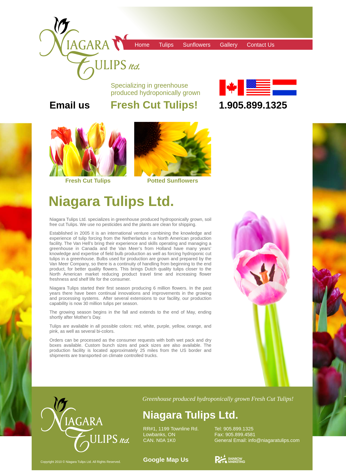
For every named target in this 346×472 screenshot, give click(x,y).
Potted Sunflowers (172, 180)
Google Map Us (166, 459)
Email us (69, 105)
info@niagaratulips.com (274, 440)
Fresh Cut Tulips (88, 180)
